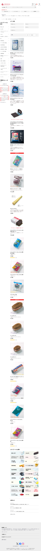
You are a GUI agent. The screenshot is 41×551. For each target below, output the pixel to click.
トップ (3, 19)
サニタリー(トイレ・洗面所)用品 (4, 66)
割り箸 (25, 11)
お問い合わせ (4, 539)
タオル (2, 34)
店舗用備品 (2, 53)
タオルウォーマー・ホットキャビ (4, 32)
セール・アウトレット (4, 74)
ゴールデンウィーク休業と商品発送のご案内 (17, 511)
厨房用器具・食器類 (4, 49)
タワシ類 (14, 19)
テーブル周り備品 (3, 51)
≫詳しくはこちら (4, 531)
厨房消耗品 (2, 40)
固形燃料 (35, 11)
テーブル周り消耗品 (4, 42)
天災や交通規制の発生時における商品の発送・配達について (19, 504)
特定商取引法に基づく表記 (24, 546)
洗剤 (1, 58)
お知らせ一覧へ (12, 514)
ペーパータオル (16, 11)
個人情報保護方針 (15, 546)
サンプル (2, 76)
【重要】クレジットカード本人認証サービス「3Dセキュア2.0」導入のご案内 (15, 15)
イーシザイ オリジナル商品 (4, 69)
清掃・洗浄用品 (8, 19)
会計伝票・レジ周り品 (4, 36)
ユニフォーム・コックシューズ (4, 72)
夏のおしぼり (6, 11)
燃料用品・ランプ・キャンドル (4, 56)
